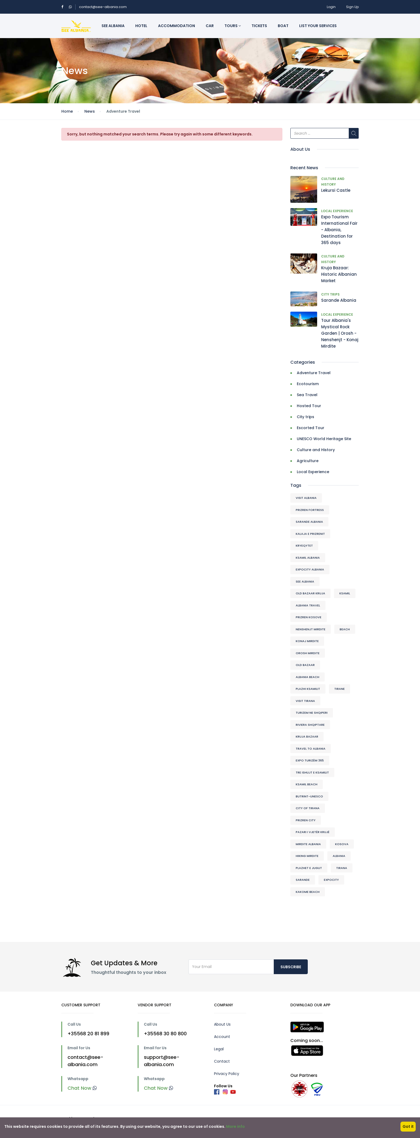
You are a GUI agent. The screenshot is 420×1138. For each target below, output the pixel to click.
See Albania (113, 25)
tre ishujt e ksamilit (312, 772)
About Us (222, 1024)
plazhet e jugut (309, 868)
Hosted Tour (309, 405)
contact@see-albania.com (103, 6)
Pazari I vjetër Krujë (312, 832)
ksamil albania (308, 557)
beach (345, 629)
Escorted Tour (310, 427)
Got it (408, 1126)
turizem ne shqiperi (312, 712)
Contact (222, 1061)
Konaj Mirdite (307, 641)
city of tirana (308, 808)
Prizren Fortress (310, 510)
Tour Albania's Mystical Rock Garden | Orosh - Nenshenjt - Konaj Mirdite (339, 333)
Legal (219, 1049)
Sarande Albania (338, 300)
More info (235, 1126)
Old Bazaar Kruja (310, 593)
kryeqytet (304, 545)
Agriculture (307, 460)
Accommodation (176, 25)
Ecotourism (308, 383)
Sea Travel (307, 394)
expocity (331, 880)
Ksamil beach (306, 784)
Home (67, 111)
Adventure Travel (314, 372)
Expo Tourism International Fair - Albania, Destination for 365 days (339, 229)
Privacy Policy (226, 1073)
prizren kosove (308, 617)
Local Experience (337, 211)
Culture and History (316, 449)
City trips (330, 294)
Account (222, 1036)
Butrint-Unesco (309, 796)
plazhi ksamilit (308, 689)
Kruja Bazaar (307, 736)
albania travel (308, 605)
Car (210, 25)
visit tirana (305, 701)
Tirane (339, 689)
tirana (341, 868)
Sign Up (352, 7)
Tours (232, 25)
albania (339, 856)
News (89, 111)
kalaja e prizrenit (310, 534)
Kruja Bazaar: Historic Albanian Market (339, 274)
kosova (341, 844)
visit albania (306, 498)
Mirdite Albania (308, 844)
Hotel (141, 25)
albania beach (307, 677)
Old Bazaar (305, 665)
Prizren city (306, 820)
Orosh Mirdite (308, 653)
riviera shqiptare (310, 725)
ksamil (344, 593)
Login (331, 7)
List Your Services (318, 25)
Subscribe (290, 967)
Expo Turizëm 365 (310, 760)
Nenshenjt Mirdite (310, 629)
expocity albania (310, 569)
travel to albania (310, 748)
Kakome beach (308, 892)
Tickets (259, 25)
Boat (283, 25)
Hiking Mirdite (307, 856)
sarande (303, 880)
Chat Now (82, 1088)
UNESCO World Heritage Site (324, 438)
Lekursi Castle (335, 190)
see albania (305, 581)
